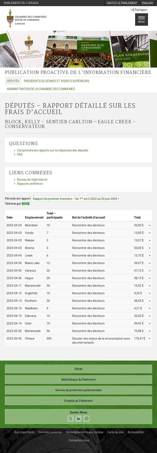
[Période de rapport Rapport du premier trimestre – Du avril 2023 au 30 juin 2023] (76, 199)
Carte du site (115, 432)
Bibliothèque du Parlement (78, 379)
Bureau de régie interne (32, 179)
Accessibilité (136, 432)
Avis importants (24, 432)
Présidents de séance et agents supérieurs (56, 81)
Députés (13, 81)
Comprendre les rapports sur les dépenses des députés (52, 150)
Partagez (139, 9)
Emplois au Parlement (78, 400)
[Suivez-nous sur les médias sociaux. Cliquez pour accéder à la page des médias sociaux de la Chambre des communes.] (78, 416)
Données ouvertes (50, 432)
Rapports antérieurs (30, 183)
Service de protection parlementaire (78, 390)
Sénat (78, 369)
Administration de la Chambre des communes (41, 89)
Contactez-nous (78, 440)
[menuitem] (122, 3)
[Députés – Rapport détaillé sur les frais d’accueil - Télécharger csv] (25, 203)
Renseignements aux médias (84, 432)
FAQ (19, 154)
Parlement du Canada (21, 2)
